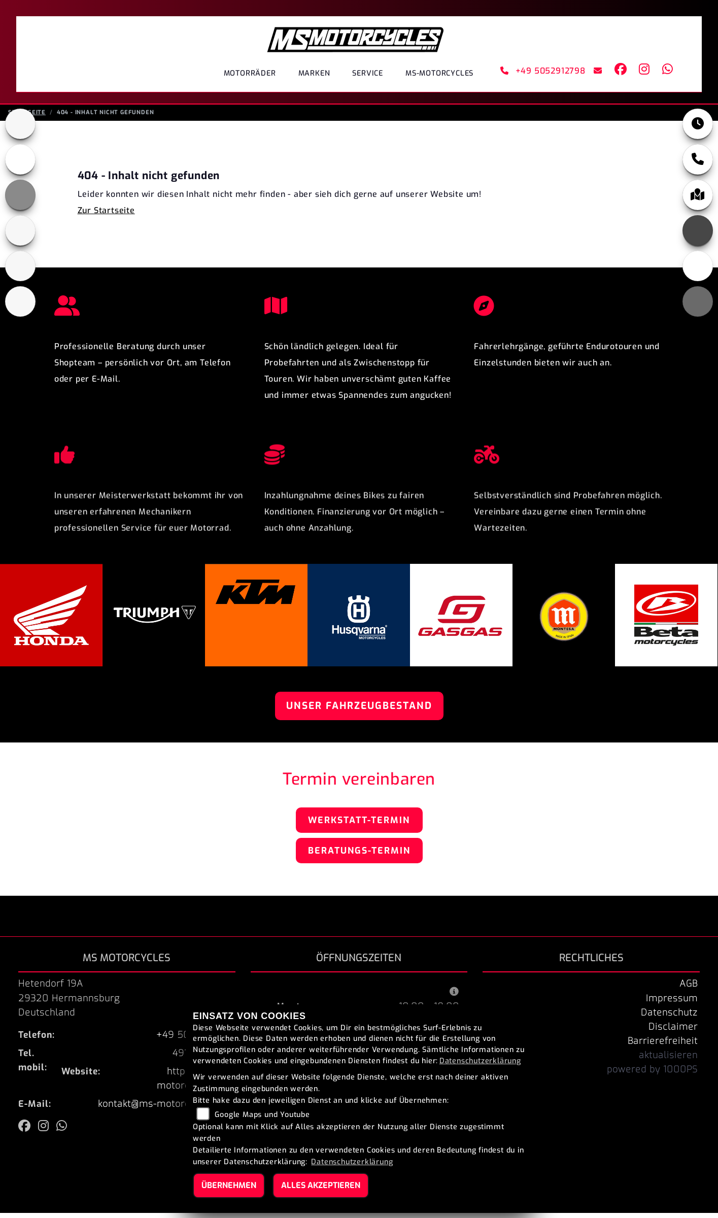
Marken (314, 73)
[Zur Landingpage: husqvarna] (20, 235)
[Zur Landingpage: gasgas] (20, 271)
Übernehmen (228, 1185)
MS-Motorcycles (439, 73)
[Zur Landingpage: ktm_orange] (20, 200)
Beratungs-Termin (359, 856)
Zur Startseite (106, 215)
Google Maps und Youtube (262, 1115)
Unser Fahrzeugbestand (359, 710)
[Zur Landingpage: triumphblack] (20, 129)
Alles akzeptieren (320, 1185)
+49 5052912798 (543, 70)
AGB (688, 989)
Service (367, 73)
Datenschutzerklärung (480, 1061)
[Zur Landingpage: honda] (20, 164)
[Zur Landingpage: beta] (20, 306)
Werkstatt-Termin (359, 825)
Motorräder (250, 73)
